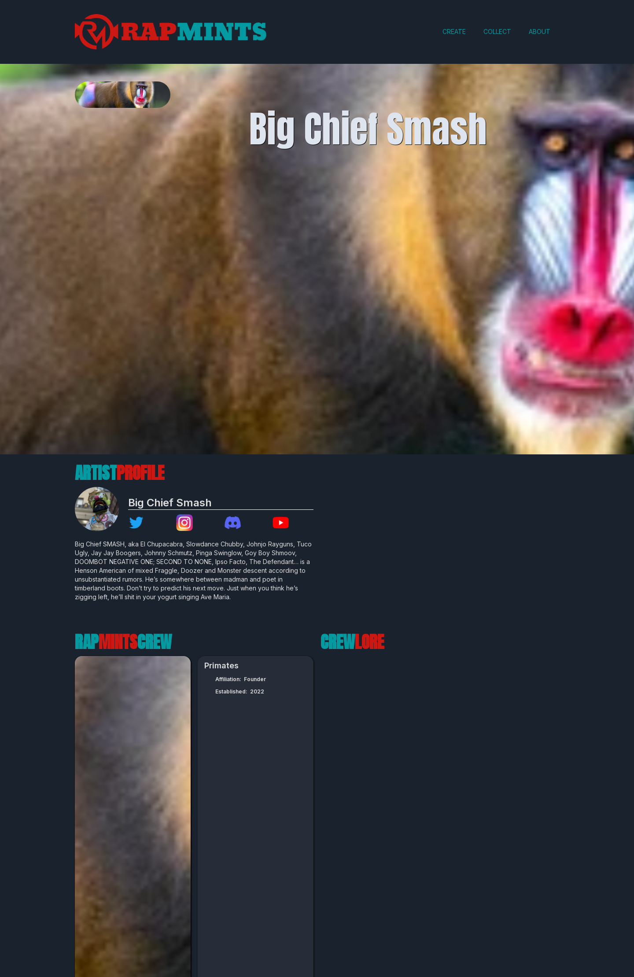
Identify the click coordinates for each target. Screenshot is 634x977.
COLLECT (497, 31)
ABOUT (539, 31)
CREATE (454, 31)
